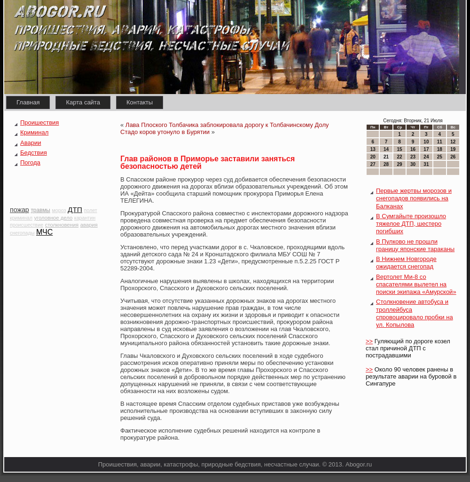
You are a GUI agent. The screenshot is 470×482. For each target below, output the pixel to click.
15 (399, 149)
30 (412, 164)
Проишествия (39, 122)
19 (452, 149)
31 (426, 164)
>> (369, 341)
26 (452, 156)
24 (426, 156)
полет (90, 210)
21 (386, 156)
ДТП (75, 209)
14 (386, 149)
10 (426, 141)
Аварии (30, 142)
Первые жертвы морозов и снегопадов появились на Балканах (414, 198)
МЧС (44, 232)
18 (439, 149)
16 (412, 149)
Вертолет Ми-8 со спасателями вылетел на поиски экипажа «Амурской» (416, 284)
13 (373, 149)
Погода (30, 162)
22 (399, 156)
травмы (40, 210)
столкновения (61, 225)
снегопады (22, 233)
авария (89, 225)
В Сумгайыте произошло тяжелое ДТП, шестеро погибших (411, 224)
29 (399, 164)
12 (452, 141)
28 (386, 164)
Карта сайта (83, 102)
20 (373, 156)
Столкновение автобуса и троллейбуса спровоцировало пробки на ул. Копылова (414, 313)
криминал (21, 218)
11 (439, 141)
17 (426, 149)
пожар (19, 209)
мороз (59, 210)
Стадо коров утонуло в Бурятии (165, 131)
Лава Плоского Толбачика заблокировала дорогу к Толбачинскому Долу (227, 124)
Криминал (34, 132)
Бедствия (33, 152)
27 (373, 164)
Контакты (139, 102)
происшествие (26, 225)
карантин (84, 218)
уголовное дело (53, 218)
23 (412, 156)
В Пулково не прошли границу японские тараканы (415, 245)
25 (439, 156)
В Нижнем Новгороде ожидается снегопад (406, 262)
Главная (27, 102)
